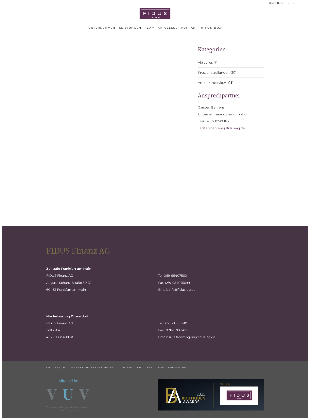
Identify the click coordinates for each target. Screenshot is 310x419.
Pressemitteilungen (214, 72)
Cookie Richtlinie (144, 366)
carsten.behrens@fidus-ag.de (221, 128)
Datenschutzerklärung (97, 366)
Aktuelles (205, 62)
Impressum (56, 366)
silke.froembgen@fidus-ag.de (191, 336)
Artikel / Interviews (212, 82)
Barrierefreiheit (283, 3)
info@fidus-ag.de (182, 289)
